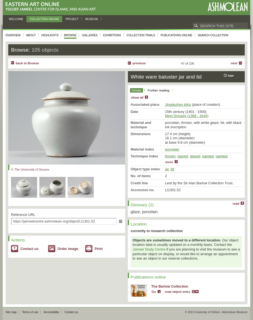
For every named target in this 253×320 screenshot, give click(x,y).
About (31, 35)
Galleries (90, 35)
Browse (70, 35)
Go (154, 291)
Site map (11, 312)
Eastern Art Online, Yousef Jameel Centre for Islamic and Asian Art (52, 6)
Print (99, 249)
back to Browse (27, 63)
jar (167, 169)
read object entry (177, 291)
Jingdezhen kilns (178, 104)
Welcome (16, 19)
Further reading (158, 90)
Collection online (44, 19)
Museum (91, 19)
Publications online (176, 35)
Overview (13, 35)
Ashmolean (228, 6)
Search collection (213, 35)
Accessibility (51, 312)
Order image (67, 249)
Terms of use (30, 312)
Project (72, 19)
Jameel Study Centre (149, 249)
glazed (183, 156)
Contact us (29, 249)
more (169, 162)
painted (208, 156)
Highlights (50, 35)
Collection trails (141, 35)
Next (234, 63)
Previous (139, 63)
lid (172, 169)
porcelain (172, 149)
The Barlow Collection (169, 286)
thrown (170, 156)
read (236, 203)
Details (136, 90)
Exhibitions (112, 35)
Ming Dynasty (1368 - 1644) (186, 116)
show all (137, 97)
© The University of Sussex (30, 169)
